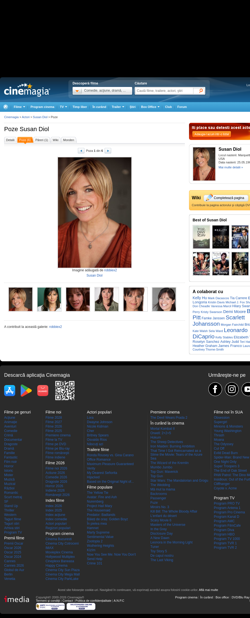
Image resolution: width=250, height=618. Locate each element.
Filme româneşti (57, 453)
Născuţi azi (95, 444)
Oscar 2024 (12, 557)
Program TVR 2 (225, 548)
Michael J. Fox (235, 302)
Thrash (219, 435)
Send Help (94, 559)
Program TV (13, 532)
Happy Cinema (56, 565)
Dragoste (11, 444)
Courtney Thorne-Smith (208, 349)
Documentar (13, 440)
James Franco (230, 346)
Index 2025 (54, 510)
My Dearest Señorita (102, 473)
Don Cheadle (201, 306)
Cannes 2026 (14, 565)
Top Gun (156, 476)
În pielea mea (97, 524)
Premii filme (14, 538)
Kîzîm (91, 550)
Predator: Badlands (101, 515)
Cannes (9, 561)
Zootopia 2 (95, 541)
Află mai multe (208, 590)
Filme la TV (54, 440)
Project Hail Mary (99, 506)
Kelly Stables (224, 337)
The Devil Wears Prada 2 (168, 418)
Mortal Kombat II (162, 429)
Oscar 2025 (12, 552)
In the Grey (158, 529)
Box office (222, 597)
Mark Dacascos (218, 298)
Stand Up (11, 506)
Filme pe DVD (56, 444)
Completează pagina (229, 198)
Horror (9, 466)
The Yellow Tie (97, 493)
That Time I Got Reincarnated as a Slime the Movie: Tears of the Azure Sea (176, 454)
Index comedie (56, 519)
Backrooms (158, 494)
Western (10, 515)
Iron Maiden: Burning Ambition (172, 446)
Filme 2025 (54, 431)
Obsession (222, 418)
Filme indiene (55, 457)
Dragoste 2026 (56, 482)
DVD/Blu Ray (240, 597)
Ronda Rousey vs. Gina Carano (110, 455)
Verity (91, 468)
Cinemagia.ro (27, 90)
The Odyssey (223, 444)
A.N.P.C (119, 600)
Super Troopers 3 (227, 466)
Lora (90, 418)
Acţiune (9, 418)
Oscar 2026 (12, 548)
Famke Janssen (213, 318)
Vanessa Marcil (221, 306)
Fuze (154, 503)
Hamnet (93, 528)
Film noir (10, 462)
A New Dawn (159, 538)
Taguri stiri (11, 524)
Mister (8, 475)
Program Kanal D (226, 517)
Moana (219, 440)
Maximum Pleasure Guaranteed (110, 464)
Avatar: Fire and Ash (102, 497)
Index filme (55, 500)
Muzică (9, 479)
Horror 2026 (54, 486)
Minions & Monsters (228, 426)
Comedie (10, 431)
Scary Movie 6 (160, 520)
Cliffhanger (222, 484)
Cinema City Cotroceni (62, 543)
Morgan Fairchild (232, 324)
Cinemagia (11, 117)
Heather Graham (205, 346)
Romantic (11, 493)
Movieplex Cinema (59, 552)
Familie (9, 453)
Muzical (9, 484)
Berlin (8, 574)
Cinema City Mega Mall (63, 574)
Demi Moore (234, 311)
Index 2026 (54, 506)
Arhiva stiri (12, 528)
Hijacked (93, 477)
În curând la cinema (167, 423)
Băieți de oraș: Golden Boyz (107, 519)
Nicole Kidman (97, 426)
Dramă (9, 448)
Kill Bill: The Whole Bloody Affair (173, 511)
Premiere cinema (58, 435)
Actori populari (56, 524)
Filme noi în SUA (228, 412)
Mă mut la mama (162, 489)
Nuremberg (95, 501)
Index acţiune (55, 515)
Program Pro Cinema (229, 512)
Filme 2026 (54, 426)
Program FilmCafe (227, 525)
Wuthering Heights (100, 546)
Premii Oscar (13, 543)
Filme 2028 (54, 418)
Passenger (158, 498)
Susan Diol (34, 129)
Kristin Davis (216, 302)
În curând (99, 106)
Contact (67, 600)
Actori (26, 117)
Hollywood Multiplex (60, 557)
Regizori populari (58, 528)
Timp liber (80, 106)
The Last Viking (161, 560)
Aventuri (10, 426)
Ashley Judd (229, 342)
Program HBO (224, 534)
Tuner (154, 547)
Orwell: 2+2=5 (160, 433)
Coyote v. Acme (225, 488)
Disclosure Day (161, 533)
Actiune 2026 (55, 473)
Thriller (9, 510)
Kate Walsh (200, 331)
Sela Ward (216, 331)
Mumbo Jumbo (161, 467)
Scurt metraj (13, 497)
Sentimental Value (100, 537)
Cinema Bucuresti (59, 539)
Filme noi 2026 (56, 468)
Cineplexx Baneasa (60, 561)
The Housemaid (98, 510)
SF (6, 501)
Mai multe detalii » (231, 167)
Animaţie (10, 422)
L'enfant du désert (163, 516)
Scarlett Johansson (219, 320)
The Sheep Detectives (166, 442)
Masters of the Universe (167, 525)
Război (9, 488)
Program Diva (224, 530)
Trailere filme (98, 449)
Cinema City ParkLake (62, 579)
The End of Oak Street (230, 471)
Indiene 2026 (55, 490)
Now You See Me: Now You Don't (111, 554)
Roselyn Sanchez (206, 342)
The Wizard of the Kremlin (169, 463)
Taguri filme (12, 519)
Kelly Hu (200, 298)
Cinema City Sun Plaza (62, 570)
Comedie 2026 (56, 477)
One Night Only (225, 462)
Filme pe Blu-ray (58, 448)
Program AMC (224, 521)
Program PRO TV (227, 503)
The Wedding (160, 485)
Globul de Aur (14, 570)
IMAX (50, 548)
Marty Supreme (98, 532)
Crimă (8, 435)
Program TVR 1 (225, 543)
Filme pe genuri (17, 412)
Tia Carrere (238, 298)
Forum (182, 106)
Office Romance (99, 459)
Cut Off (219, 448)
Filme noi (53, 412)
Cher (90, 431)
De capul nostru (162, 556)
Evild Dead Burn (226, 453)
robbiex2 (110, 270)
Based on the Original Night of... (110, 482)
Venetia (9, 579)
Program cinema (42, 106)
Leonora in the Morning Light (171, 542)
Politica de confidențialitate (93, 600)
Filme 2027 (54, 422)
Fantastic (11, 457)
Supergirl (220, 422)
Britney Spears (98, 435)
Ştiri (132, 106)
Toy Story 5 (158, 551)
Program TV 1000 (227, 539)
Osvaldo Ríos (97, 440)
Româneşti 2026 (58, 495)
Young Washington (227, 431)
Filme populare (100, 487)
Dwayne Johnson (99, 422)
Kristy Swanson (211, 312)
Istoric (8, 471)
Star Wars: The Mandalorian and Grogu (179, 480)
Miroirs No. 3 (159, 507)
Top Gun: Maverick (164, 472)
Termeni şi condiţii (48, 600)
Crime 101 (94, 563)
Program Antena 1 (227, 508)
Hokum (155, 437)
